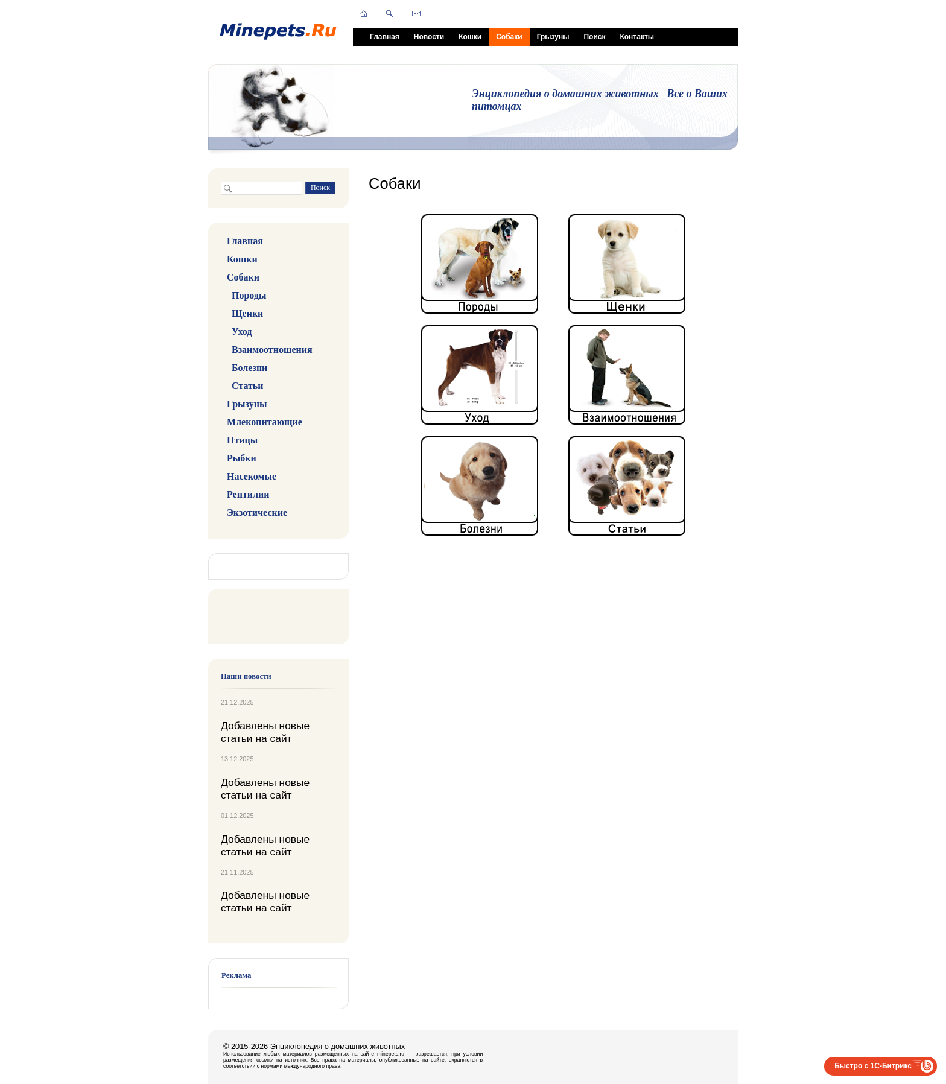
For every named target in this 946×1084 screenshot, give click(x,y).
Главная (384, 37)
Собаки (509, 37)
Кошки (470, 37)
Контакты (637, 37)
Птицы (242, 440)
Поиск (594, 37)
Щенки (247, 313)
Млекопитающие (264, 422)
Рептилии (248, 494)
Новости (429, 37)
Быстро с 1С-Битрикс (873, 1066)
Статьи (248, 386)
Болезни (249, 368)
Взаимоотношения (272, 349)
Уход (242, 331)
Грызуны (553, 37)
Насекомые (251, 476)
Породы (249, 295)
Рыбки (241, 458)
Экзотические (257, 512)
